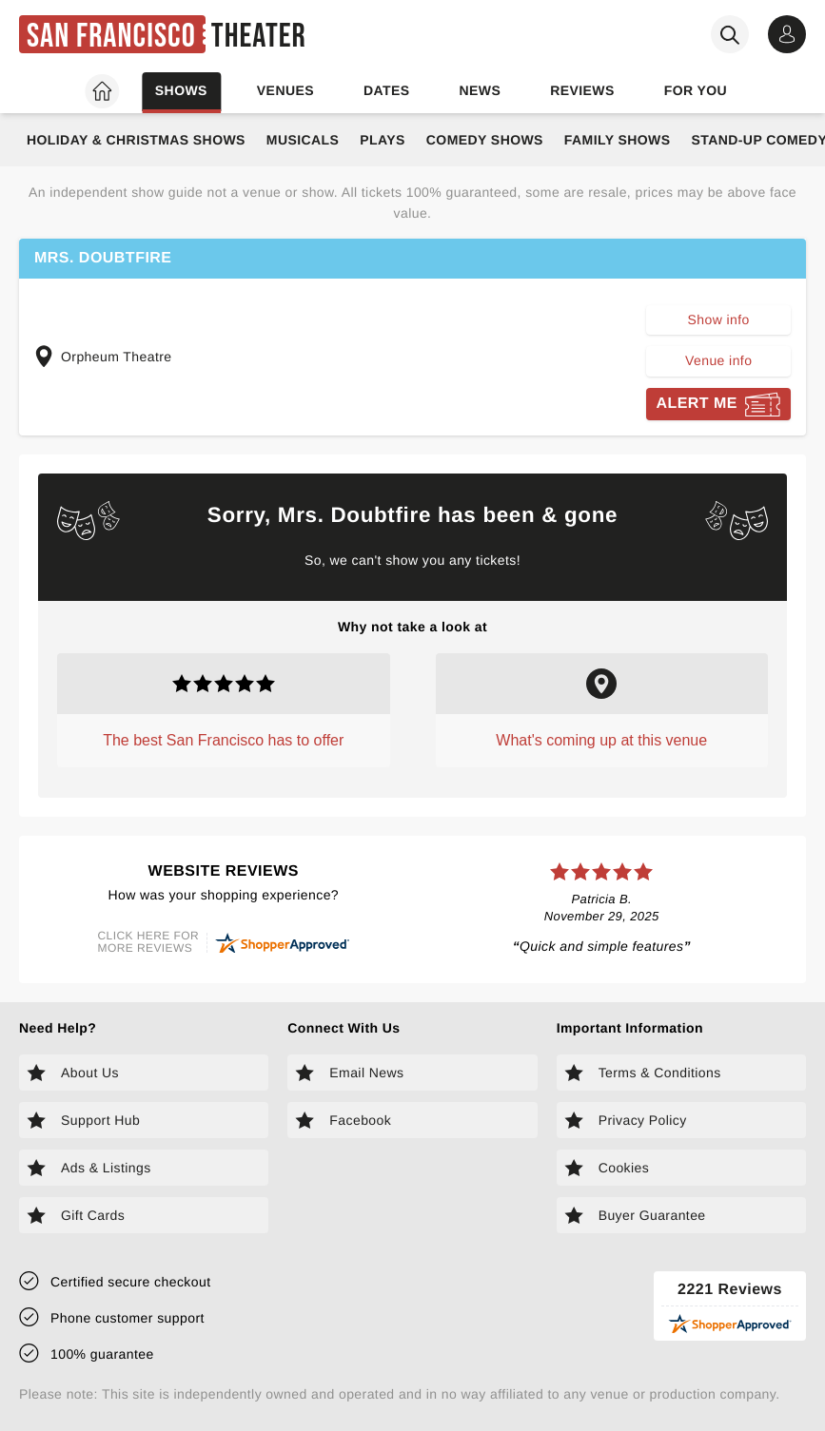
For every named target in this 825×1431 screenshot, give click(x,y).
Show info (719, 319)
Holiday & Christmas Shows (136, 139)
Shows (181, 90)
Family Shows (617, 139)
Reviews (582, 90)
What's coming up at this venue (601, 740)
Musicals (302, 139)
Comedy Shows (484, 139)
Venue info (718, 360)
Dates (386, 90)
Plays (382, 139)
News (480, 90)
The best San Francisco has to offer (223, 740)
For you (695, 90)
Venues (285, 90)
